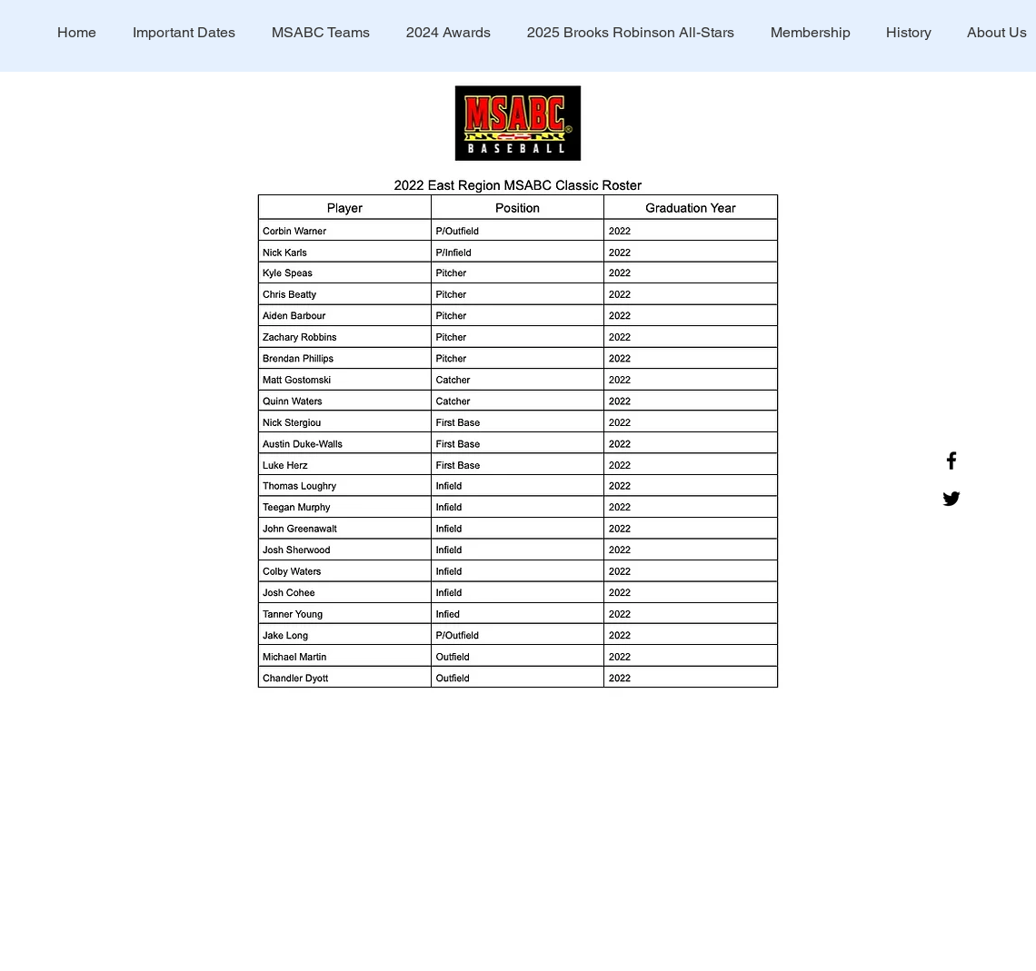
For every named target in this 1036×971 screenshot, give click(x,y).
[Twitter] (951, 498)
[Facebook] (951, 460)
